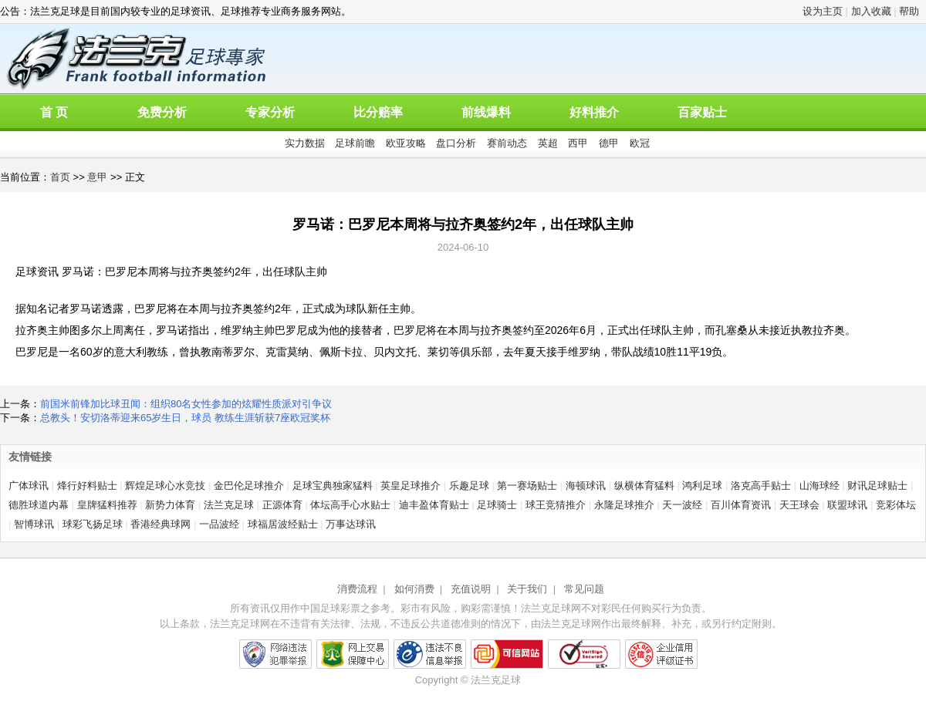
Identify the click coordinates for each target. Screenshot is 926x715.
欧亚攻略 (406, 143)
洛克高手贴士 (761, 485)
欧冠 (640, 143)
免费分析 (162, 112)
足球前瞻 (355, 143)
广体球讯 (28, 485)
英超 (548, 143)
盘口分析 (456, 143)
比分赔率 (378, 112)
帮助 (909, 11)
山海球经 (819, 485)
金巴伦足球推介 (249, 485)
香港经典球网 (160, 524)
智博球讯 (34, 524)
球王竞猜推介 (556, 505)
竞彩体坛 (896, 505)
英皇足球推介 (410, 485)
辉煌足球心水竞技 (165, 485)
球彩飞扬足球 (93, 524)
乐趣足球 (469, 485)
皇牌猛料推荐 (107, 505)
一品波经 (219, 524)
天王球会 (799, 505)
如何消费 (414, 589)
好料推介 (594, 112)
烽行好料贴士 (87, 485)
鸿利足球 (702, 485)
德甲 (609, 143)
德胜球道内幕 (38, 505)
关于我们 (527, 589)
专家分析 (270, 112)
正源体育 (282, 505)
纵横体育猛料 (644, 485)
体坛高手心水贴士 (350, 505)
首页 (60, 177)
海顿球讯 (586, 485)
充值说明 (471, 589)
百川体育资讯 (741, 505)
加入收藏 (871, 11)
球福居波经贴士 (283, 524)
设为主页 (823, 11)
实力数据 (305, 143)
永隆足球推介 (624, 505)
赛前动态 (507, 143)
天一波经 (682, 505)
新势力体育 (170, 505)
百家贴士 (702, 112)
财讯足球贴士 (877, 485)
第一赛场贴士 (527, 485)
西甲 (578, 143)
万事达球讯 (351, 524)
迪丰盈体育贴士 (434, 505)
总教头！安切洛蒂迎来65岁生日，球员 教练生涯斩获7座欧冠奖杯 (185, 417)
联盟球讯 (847, 505)
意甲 (97, 177)
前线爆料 (486, 112)
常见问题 (584, 589)
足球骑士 (497, 505)
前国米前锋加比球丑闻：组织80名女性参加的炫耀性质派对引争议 (186, 404)
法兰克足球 (229, 505)
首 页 (54, 112)
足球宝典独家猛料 (332, 485)
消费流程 (357, 589)
